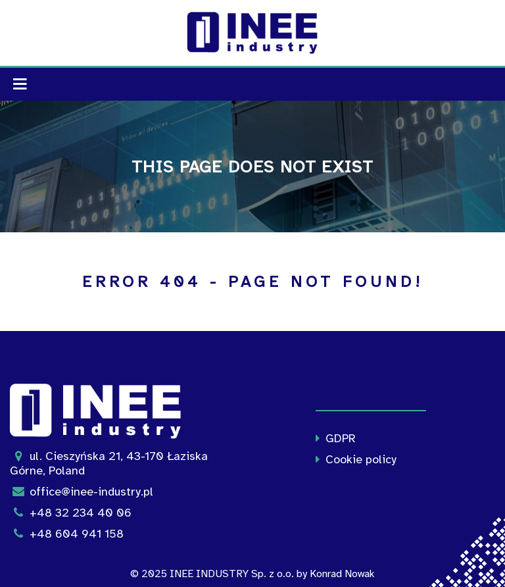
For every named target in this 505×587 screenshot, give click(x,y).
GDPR (332, 438)
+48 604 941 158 (67, 533)
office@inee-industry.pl (81, 491)
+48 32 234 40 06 (71, 512)
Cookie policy (353, 459)
